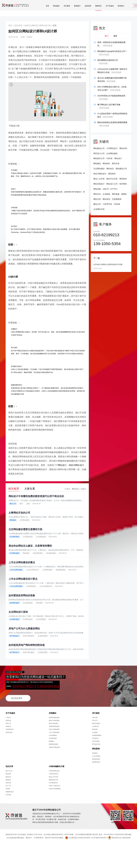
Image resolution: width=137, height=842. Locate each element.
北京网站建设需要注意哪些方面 (25, 528)
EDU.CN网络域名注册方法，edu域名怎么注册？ (111, 88)
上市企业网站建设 (16, 569)
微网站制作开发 (53, 778)
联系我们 (114, 9)
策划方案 (8, 781)
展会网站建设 (38, 552)
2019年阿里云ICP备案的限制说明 (111, 97)
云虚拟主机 (95, 725)
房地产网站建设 (28, 635)
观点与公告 (9, 769)
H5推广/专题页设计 (54, 784)
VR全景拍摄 (95, 740)
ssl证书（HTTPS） (111, 189)
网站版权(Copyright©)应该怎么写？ (112, 53)
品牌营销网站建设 (54, 716)
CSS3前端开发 (53, 781)
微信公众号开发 (53, 775)
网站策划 (106, 199)
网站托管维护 (96, 722)
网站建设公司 (99, 148)
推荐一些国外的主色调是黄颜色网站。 (111, 44)
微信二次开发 (99, 179)
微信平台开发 (112, 179)
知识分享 (9, 765)
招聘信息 (8, 719)
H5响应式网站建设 (54, 746)
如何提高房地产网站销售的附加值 (27, 643)
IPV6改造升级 (96, 743)
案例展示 (71, 9)
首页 (41, 9)
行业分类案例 (96, 754)
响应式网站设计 (76, 464)
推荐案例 (95, 751)
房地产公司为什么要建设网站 (24, 627)
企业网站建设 (41, 536)
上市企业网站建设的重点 (22, 561)
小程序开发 (107, 204)
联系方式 (8, 722)
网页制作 (112, 174)
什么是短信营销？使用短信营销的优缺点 (112, 115)
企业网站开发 (99, 209)
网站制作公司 (99, 158)
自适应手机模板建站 (55, 787)
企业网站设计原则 (18, 610)
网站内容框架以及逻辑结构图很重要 (112, 124)
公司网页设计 (112, 148)
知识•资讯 (18, 25)
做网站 (124, 194)
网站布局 (123, 148)
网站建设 (50, 9)
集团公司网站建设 (54, 719)
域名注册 (95, 716)
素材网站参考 (96, 760)
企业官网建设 (41, 618)
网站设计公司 (112, 184)
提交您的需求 (16, 697)
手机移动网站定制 (54, 769)
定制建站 (52, 712)
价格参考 (8, 725)
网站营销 (8, 772)
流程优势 (81, 9)
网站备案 (115, 194)
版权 (28, 502)
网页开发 (115, 163)
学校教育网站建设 (54, 725)
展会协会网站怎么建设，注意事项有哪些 (30, 544)
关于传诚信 (103, 9)
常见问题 (8, 793)
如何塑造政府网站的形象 (22, 594)
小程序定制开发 (53, 772)
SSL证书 (94, 719)
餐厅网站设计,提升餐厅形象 (108, 106)
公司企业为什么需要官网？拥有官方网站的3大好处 (112, 71)
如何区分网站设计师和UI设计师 (37, 25)
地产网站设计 (14, 635)
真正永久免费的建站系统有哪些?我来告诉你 (112, 79)
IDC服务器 (95, 737)
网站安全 (97, 194)
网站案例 (96, 747)
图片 (21, 502)
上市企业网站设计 (32, 569)
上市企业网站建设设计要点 (23, 577)
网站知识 (110, 169)
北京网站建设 (14, 536)
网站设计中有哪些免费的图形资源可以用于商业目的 (36, 495)
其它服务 (60, 9)
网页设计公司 (99, 153)
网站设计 (62, 464)
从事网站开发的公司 (19, 511)
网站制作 (106, 163)
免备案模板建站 (97, 734)
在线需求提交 (10, 728)
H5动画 (117, 204)
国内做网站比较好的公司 (107, 62)
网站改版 (97, 189)
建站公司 (13, 502)
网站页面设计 (99, 184)
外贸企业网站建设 (54, 728)
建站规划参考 (96, 757)
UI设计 (83, 488)
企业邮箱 (106, 194)
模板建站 (51, 740)
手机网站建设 (53, 737)
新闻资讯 (92, 9)
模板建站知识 (10, 790)
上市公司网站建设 (54, 731)
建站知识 (8, 775)
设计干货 (8, 784)
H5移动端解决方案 (56, 765)
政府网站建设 (14, 602)
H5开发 (109, 158)
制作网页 (123, 184)
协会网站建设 (51, 552)
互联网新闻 (116, 199)
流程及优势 (9, 731)
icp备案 (8, 787)
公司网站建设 (24, 519)
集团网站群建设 (53, 743)
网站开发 (97, 199)
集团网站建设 (61, 569)
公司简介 (8, 716)
